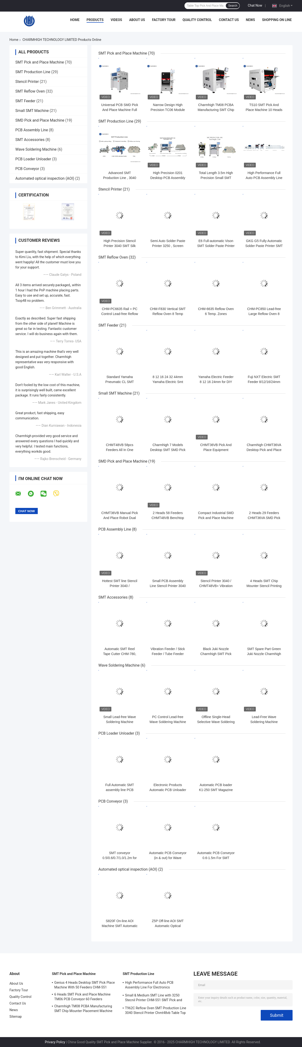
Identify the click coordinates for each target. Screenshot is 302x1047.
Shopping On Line (277, 20)
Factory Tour (164, 20)
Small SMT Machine (32, 110)
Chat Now (255, 5)
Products (95, 20)
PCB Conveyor (27, 168)
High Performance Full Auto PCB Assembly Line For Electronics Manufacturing (149, 986)
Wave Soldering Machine (36, 149)
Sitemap (15, 1016)
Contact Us (229, 20)
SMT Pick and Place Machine (39, 62)
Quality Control (197, 20)
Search (232, 5)
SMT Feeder (25, 101)
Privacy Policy (55, 1042)
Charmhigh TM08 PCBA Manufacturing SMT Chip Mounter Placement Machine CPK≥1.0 (83, 1009)
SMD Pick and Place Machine (39, 120)
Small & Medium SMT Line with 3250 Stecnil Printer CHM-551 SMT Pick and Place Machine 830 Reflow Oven (153, 998)
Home (75, 20)
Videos (116, 20)
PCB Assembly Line (31, 130)
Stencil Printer (27, 81)
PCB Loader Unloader (33, 159)
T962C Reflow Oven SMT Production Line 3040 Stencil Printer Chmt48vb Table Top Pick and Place (155, 1011)
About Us (137, 20)
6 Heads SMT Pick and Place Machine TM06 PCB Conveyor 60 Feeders (82, 996)
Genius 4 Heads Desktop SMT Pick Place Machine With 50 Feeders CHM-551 (84, 985)
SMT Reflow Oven (30, 91)
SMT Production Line (32, 72)
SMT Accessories (30, 139)
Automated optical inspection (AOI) (44, 178)
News (250, 20)
